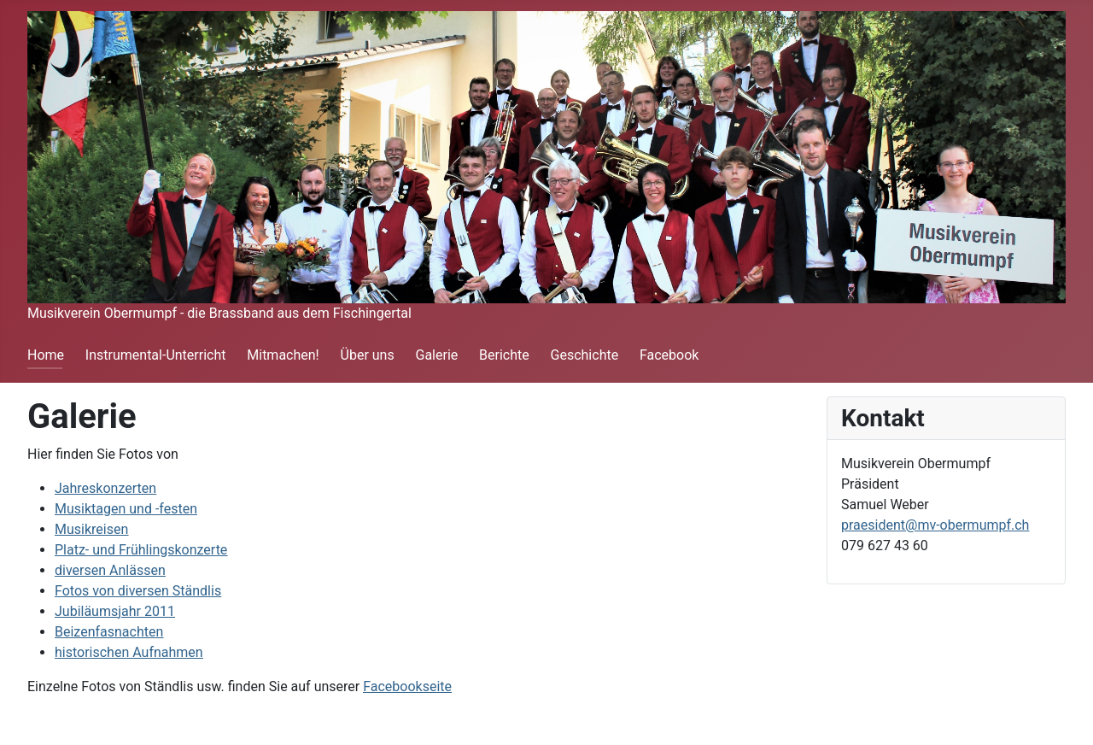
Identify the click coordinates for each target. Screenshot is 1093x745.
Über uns (368, 355)
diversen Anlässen (110, 570)
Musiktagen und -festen (126, 509)
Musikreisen (91, 529)
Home (45, 355)
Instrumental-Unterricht (155, 355)
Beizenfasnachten (109, 632)
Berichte (504, 355)
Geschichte (585, 355)
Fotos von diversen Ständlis (138, 591)
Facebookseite (407, 686)
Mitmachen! (283, 355)
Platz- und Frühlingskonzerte (141, 550)
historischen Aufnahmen (129, 652)
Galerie (436, 355)
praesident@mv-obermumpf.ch (935, 525)
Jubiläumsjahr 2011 (115, 611)
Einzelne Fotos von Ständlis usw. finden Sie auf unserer (239, 686)
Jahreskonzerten (105, 488)
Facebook (669, 355)
